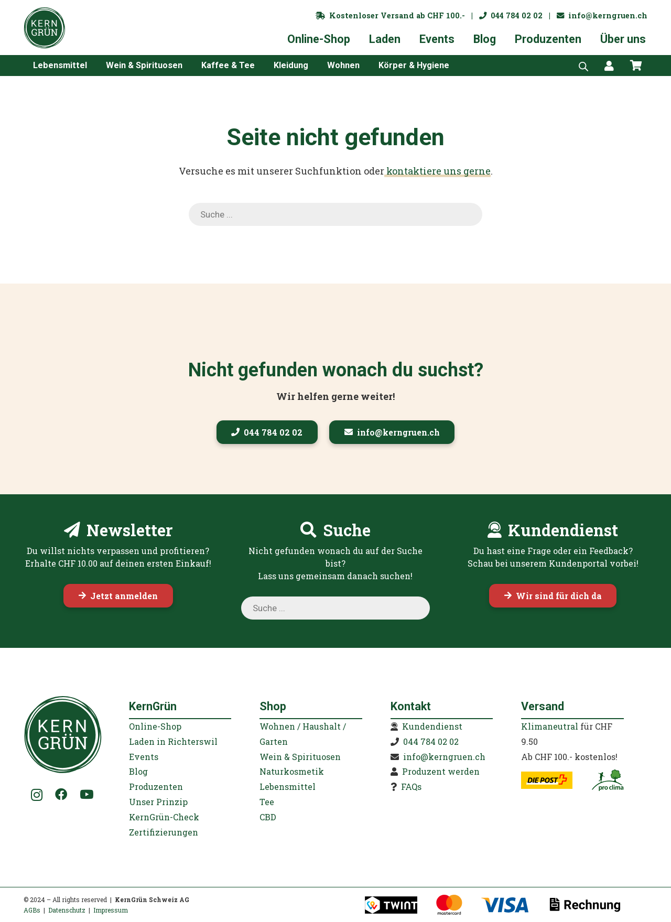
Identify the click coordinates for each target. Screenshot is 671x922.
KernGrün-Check (164, 816)
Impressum (110, 910)
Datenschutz (66, 910)
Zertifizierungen (163, 832)
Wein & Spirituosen (300, 756)
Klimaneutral (549, 726)
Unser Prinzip (158, 801)
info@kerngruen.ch (602, 15)
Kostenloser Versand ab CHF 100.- (390, 15)
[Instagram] (37, 795)
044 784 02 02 (511, 15)
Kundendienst (432, 726)
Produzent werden (441, 771)
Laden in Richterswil (173, 741)
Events (143, 756)
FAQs (411, 786)
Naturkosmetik (291, 771)
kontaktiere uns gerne (437, 171)
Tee (266, 801)
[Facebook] (61, 794)
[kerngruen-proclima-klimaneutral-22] (607, 780)
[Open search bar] (583, 65)
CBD (267, 816)
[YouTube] (86, 794)
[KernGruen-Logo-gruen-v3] (45, 28)
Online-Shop (155, 726)
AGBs (32, 910)
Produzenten (156, 786)
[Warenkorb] (635, 65)
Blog (138, 771)
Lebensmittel (287, 786)
